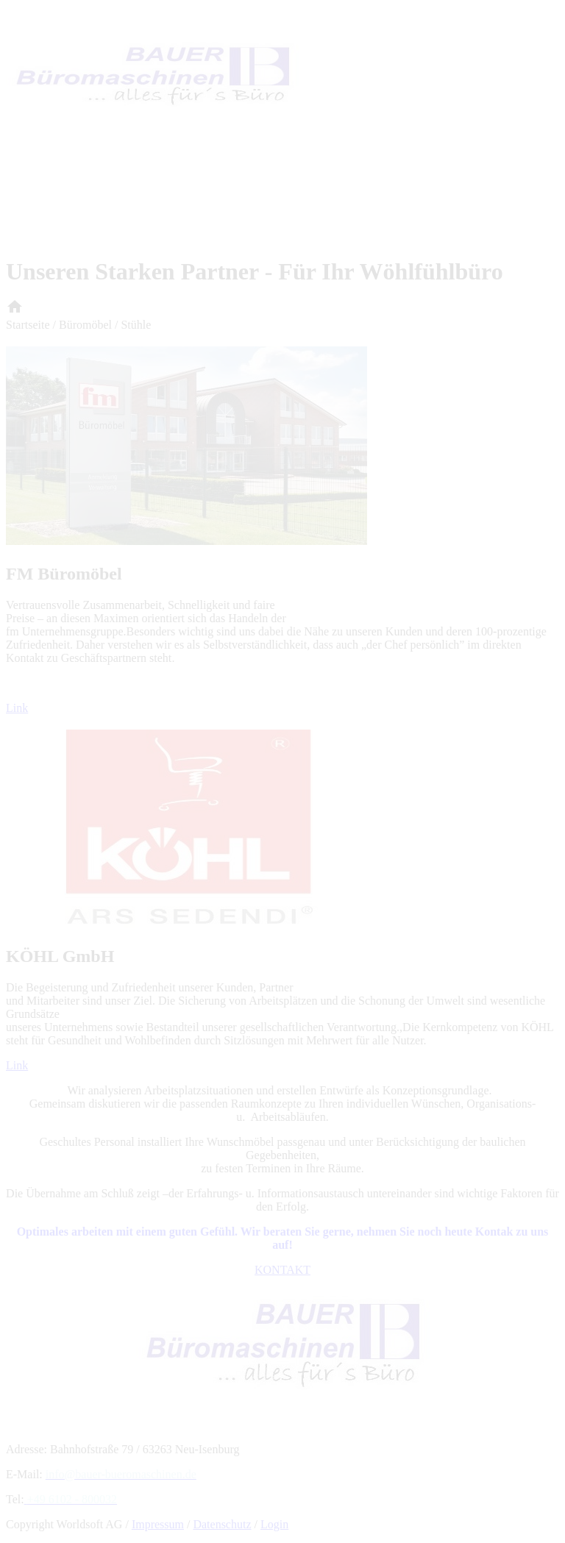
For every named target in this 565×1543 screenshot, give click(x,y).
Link (17, 708)
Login (274, 1524)
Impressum (158, 1524)
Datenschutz (222, 1524)
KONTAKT (282, 1270)
